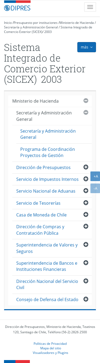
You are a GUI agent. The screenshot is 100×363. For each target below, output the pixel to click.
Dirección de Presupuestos (43, 167)
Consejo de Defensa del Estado (47, 299)
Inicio (8, 22)
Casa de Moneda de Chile (41, 215)
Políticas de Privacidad (50, 343)
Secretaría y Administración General (31, 27)
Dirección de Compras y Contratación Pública (40, 230)
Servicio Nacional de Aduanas (45, 191)
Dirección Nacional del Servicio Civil (47, 284)
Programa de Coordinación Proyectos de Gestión (47, 152)
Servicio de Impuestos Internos (47, 179)
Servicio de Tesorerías (38, 203)
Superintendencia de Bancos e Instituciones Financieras (46, 266)
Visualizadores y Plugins (50, 352)
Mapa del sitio (50, 348)
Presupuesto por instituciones (36, 22)
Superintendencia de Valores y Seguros (47, 248)
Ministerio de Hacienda (76, 22)
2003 (48, 31)
